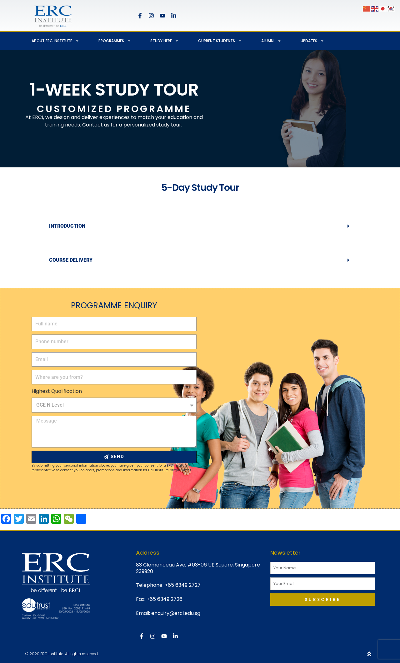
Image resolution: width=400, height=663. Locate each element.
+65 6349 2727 (183, 585)
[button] (200, 226)
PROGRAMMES (114, 41)
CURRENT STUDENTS (220, 41)
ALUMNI (271, 41)
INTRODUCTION (67, 226)
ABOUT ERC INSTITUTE (55, 41)
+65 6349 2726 (164, 599)
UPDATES (312, 41)
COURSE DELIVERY (70, 260)
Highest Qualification (57, 391)
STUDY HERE (164, 41)
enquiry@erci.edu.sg (175, 613)
